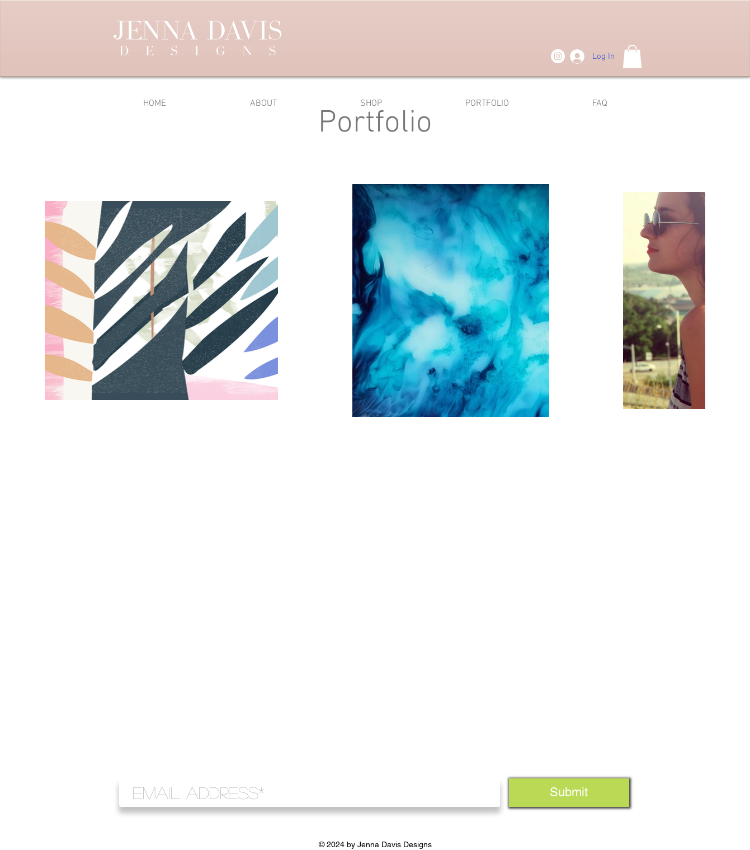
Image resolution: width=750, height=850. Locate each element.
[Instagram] (558, 56)
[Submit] (569, 792)
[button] (632, 56)
